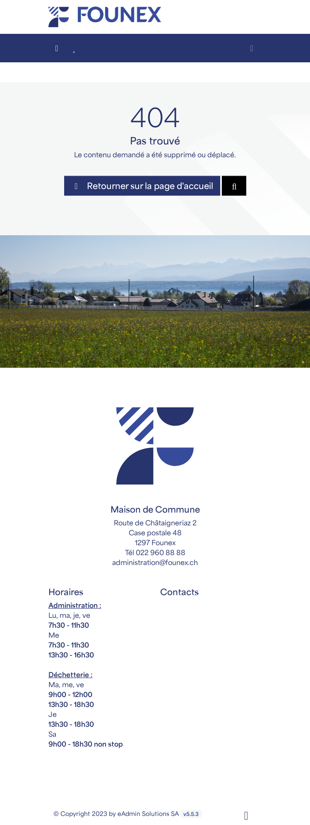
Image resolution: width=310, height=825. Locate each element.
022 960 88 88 (160, 552)
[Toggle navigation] (252, 48)
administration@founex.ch (155, 562)
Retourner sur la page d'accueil (142, 185)
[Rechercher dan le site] (234, 186)
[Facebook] (246, 815)
